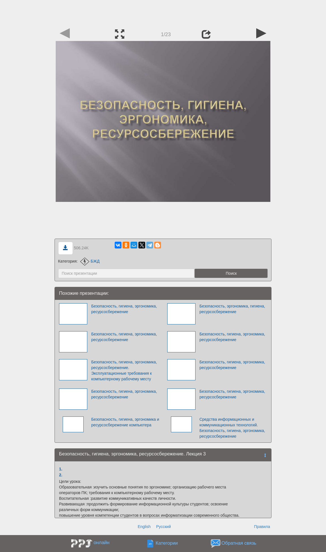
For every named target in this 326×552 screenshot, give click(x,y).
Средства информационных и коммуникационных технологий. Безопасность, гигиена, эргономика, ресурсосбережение (232, 427)
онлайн (101, 542)
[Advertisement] (163, 12)
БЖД (90, 261)
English (144, 526)
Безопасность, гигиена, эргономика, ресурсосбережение (124, 309)
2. (60, 475)
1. (60, 469)
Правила (262, 526)
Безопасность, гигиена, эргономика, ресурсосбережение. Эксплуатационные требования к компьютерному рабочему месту (124, 370)
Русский (163, 526)
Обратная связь (239, 543)
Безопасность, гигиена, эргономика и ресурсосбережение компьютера (125, 422)
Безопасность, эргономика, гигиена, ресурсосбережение (232, 309)
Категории (167, 543)
